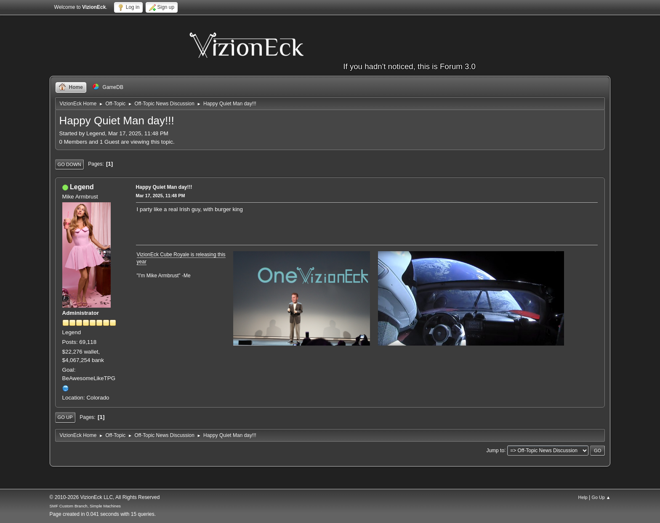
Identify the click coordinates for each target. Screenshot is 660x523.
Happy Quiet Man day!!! (164, 187)
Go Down (69, 164)
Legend (82, 186)
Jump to (495, 450)
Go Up (65, 417)
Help (583, 497)
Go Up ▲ (601, 497)
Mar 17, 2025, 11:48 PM (160, 195)
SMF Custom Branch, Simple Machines (85, 506)
